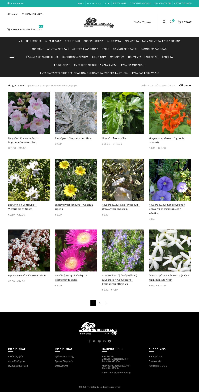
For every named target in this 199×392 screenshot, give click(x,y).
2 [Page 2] (99, 302)
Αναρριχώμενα (93, 41)
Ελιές (105, 49)
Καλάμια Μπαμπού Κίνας (42, 57)
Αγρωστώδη (72, 41)
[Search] (164, 21)
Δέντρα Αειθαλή (58, 49)
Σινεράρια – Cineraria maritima (73, 138)
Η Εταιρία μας (32, 14)
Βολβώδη (37, 49)
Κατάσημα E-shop (158, 366)
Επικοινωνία (119, 3)
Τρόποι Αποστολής (64, 356)
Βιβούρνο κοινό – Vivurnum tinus (27, 275)
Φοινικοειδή (62, 65)
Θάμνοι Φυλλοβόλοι (154, 49)
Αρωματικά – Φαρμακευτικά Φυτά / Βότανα (153, 41)
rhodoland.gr (93, 387)
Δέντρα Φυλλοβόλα (85, 49)
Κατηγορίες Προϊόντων (24, 28)
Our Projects (94, 3)
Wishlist (173, 21)
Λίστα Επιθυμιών (183, 3)
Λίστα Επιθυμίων (16, 361)
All (20, 41)
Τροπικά (167, 57)
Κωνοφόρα (99, 57)
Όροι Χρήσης (61, 366)
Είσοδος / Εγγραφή (142, 22)
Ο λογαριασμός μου (140, 3)
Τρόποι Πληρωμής (64, 361)
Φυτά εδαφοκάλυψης (145, 73)
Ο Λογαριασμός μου (18, 366)
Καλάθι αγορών (162, 3)
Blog (107, 3)
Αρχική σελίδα (17, 85)
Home (81, 3)
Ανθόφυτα (114, 41)
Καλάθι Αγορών (16, 356)
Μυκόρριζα (117, 57)
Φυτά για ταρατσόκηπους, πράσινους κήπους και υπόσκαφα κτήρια (84, 73)
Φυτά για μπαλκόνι (132, 65)
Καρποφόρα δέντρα (75, 57)
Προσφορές (34, 41)
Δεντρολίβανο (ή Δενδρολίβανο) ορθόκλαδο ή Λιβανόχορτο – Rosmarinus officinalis (119, 279)
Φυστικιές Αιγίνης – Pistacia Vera (95, 65)
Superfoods (53, 41)
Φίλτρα (183, 85)
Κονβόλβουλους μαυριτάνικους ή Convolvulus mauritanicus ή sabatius (167, 209)
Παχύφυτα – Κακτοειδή (143, 57)
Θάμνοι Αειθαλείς (125, 49)
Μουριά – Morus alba (114, 138)
